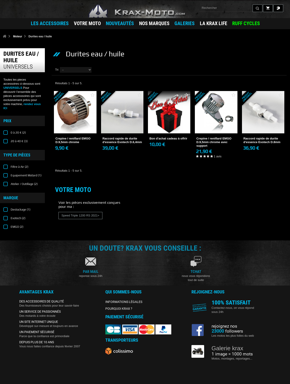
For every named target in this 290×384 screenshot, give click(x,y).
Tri (56, 69)
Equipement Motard (25, 175)
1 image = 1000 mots (232, 354)
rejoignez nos (224, 326)
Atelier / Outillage (24, 184)
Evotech (17, 218)
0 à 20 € (18, 132)
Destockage (20, 209)
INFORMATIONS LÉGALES (123, 302)
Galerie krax (227, 348)
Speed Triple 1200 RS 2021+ (80, 215)
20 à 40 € (19, 141)
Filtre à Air (19, 166)
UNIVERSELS (12, 87)
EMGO (16, 226)
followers (227, 331)
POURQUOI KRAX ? (118, 308)
